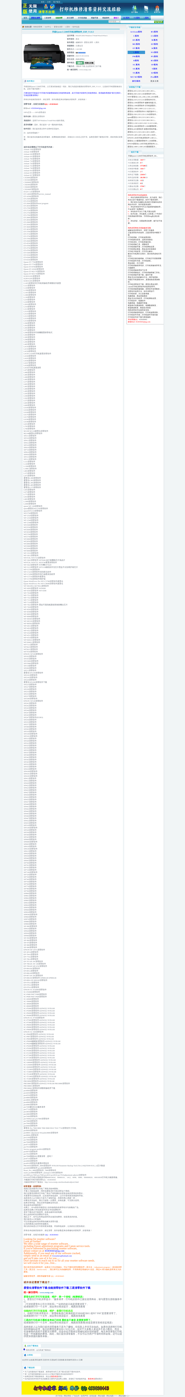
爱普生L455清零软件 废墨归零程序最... (143, 129)
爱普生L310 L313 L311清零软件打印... (142, 100)
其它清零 (70, 18)
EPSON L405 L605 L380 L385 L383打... (142, 135)
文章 (49, 2)
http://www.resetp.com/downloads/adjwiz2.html (62, 1182)
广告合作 (75, 1396)
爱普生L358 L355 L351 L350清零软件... (142, 114)
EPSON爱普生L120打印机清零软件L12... (143, 144)
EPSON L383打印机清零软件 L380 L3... (142, 138)
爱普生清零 (58, 27)
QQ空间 (25, 1360)
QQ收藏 (32, 1360)
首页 (42, 2)
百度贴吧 (53, 1360)
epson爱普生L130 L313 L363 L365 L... (142, 117)
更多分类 (154, 81)
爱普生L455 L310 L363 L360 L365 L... (142, 91)
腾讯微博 (38, 1360)
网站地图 (101, 1396)
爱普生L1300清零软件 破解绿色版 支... (142, 103)
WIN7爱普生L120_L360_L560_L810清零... (144, 97)
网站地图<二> (124, 1396)
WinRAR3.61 (45, 1374)
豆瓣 (81, 1360)
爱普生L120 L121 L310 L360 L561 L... (142, 120)
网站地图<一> (111, 1396)
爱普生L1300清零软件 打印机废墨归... (142, 106)
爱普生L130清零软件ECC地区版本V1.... (143, 111)
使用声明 (84, 1396)
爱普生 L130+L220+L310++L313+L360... (143, 123)
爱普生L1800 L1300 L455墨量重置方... (142, 147)
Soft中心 (48, 27)
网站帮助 (67, 1396)
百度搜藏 (60, 1360)
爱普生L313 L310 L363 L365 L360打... (142, 132)
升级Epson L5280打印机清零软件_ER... (143, 156)
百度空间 (45, 1360)
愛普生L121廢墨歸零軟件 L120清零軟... (143, 141)
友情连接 (92, 1396)
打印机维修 (82, 18)
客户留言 (56, 2)
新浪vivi (75, 1360)
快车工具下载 (58, 1372)
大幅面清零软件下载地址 (33, 1182)
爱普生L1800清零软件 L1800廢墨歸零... (143, 126)
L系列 (67, 27)
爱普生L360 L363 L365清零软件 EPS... (142, 94)
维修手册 (94, 18)
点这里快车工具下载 (93, 66)
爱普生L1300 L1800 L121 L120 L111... (142, 109)
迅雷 (68, 1372)
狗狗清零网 (37, 27)
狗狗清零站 (80, 59)
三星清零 (47, 18)
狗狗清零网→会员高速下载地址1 (38, 1350)
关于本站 (58, 1396)
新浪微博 (68, 1360)
